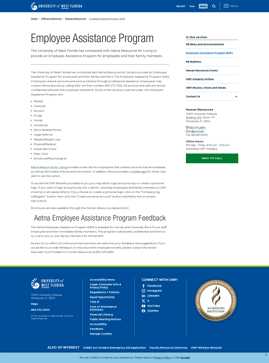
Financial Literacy (101, 314)
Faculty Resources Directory (168, 347)
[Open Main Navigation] (231, 6)
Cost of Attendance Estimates (103, 308)
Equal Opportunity (102, 297)
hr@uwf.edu (196, 131)
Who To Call (212, 158)
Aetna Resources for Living (49, 167)
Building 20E (193, 117)
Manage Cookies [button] (191, 357)
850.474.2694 (197, 127)
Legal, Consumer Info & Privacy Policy (105, 286)
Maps (34, 303)
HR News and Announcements (205, 44)
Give (192, 6)
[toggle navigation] (236, 96)
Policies (114, 292)
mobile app (139, 171)
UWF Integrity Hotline (200, 79)
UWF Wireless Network (206, 347)
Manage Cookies (101, 333)
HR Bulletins (193, 61)
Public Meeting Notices (105, 319)
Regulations (98, 292)
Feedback (96, 328)
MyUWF (180, 6)
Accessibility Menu (102, 279)
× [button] (266, 355)
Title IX (94, 301)
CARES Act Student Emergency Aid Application (114, 347)
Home (34, 18)
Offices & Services (51, 18)
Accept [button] (171, 357)
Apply (203, 6)
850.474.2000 (40, 309)
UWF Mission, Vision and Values (206, 87)
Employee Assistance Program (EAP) (107, 18)
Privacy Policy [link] (150, 357)
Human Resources (75, 18)
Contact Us (193, 96)
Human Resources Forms (202, 70)
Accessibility (98, 324)
